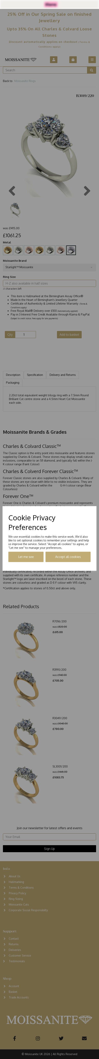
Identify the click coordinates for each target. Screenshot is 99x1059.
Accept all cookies (68, 557)
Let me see (26, 557)
